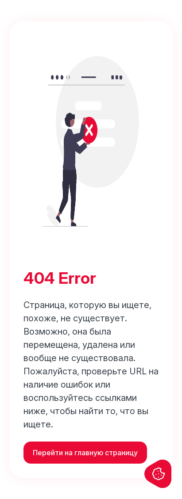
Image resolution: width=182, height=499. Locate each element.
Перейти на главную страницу (85, 452)
